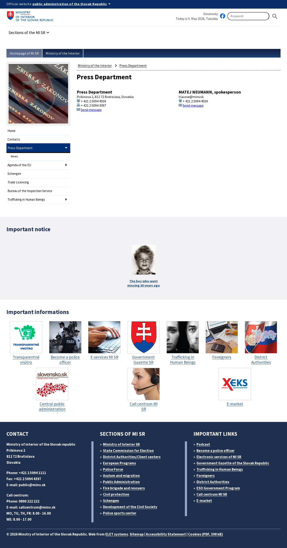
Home (12, 131)
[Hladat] (275, 16)
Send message (91, 110)
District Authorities (213, 481)
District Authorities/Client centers (132, 456)
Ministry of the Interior (63, 53)
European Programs (119, 463)
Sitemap (137, 534)
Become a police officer (216, 450)
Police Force (113, 469)
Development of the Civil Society (130, 506)
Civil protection (116, 494)
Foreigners (206, 475)
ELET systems (116, 534)
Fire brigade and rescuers (124, 488)
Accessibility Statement (166, 534)
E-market (204, 500)
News (14, 156)
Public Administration (121, 481)
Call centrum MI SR (212, 494)
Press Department (20, 148)
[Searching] (248, 16)
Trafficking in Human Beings (26, 199)
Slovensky (210, 14)
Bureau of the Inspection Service (30, 191)
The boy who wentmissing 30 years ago (143, 283)
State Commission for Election (128, 450)
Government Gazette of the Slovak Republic (233, 463)
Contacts (14, 139)
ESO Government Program (218, 488)
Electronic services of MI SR (219, 456)
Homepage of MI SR (24, 53)
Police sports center (119, 513)
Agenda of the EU (19, 165)
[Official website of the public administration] (72, 3)
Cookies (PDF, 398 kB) (205, 534)
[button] (29, 31)
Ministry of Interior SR (121, 444)
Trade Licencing (18, 182)
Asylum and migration (121, 475)
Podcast (203, 444)
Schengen (14, 174)
